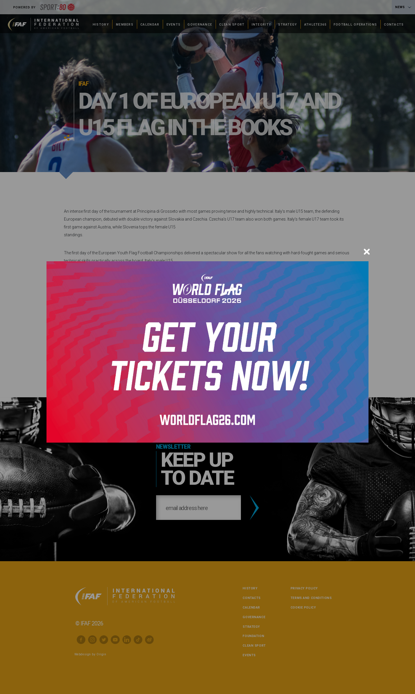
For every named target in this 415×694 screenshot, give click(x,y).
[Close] (366, 252)
